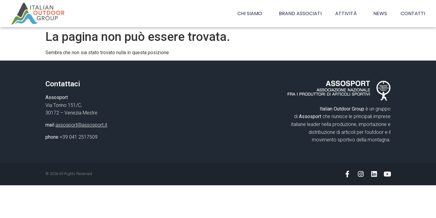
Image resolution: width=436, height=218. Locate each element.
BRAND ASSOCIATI (300, 13)
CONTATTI (413, 13)
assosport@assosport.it (81, 125)
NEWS (380, 13)
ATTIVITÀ (347, 13)
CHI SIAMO (251, 13)
